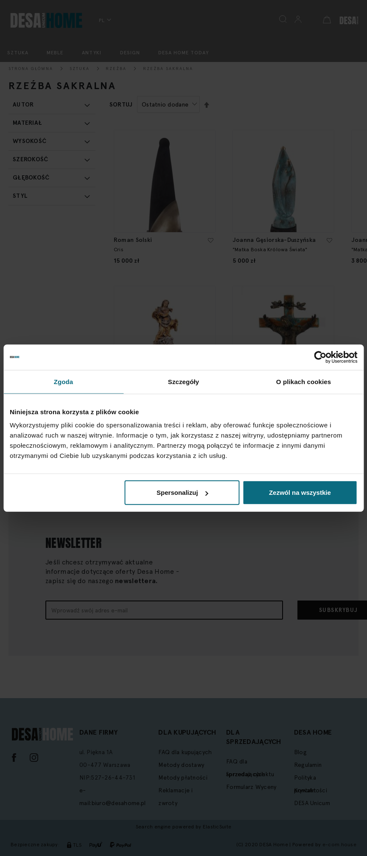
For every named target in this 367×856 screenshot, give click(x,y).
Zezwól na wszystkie (300, 492)
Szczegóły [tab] (183, 381)
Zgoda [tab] (63, 381)
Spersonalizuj (182, 492)
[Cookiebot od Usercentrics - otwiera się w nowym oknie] (320, 357)
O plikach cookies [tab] (303, 381)
